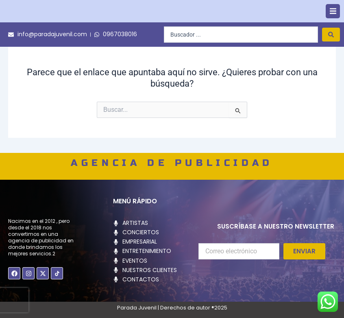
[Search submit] (331, 50)
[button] (333, 19)
